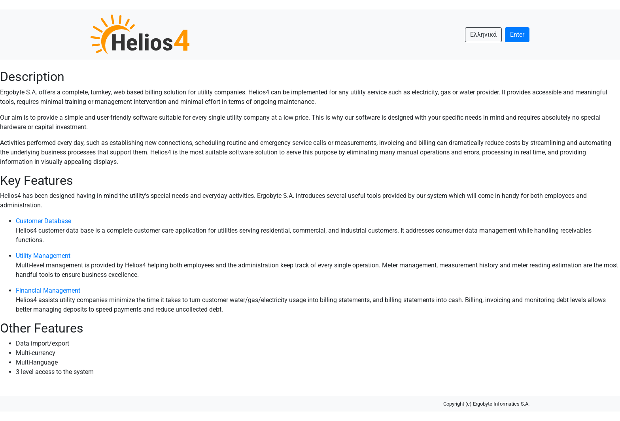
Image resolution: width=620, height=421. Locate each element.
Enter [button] (517, 34)
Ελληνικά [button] (483, 34)
